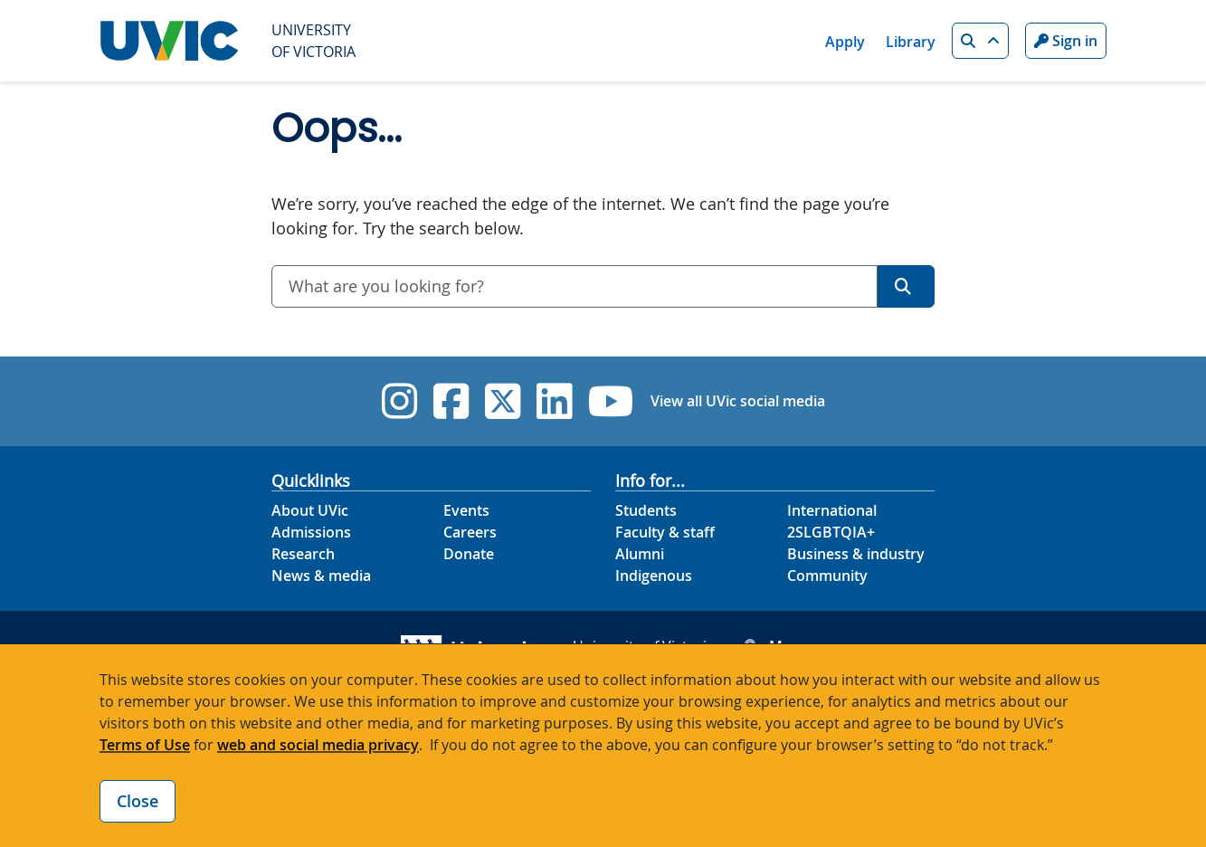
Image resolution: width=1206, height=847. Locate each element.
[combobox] (574, 286)
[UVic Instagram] (399, 401)
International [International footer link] (832, 510)
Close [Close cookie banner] (137, 801)
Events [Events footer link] (466, 510)
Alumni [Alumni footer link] (639, 554)
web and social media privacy (318, 745)
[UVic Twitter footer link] (502, 401)
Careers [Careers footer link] (470, 532)
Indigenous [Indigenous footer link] (653, 575)
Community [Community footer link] (827, 575)
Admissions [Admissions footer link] (311, 532)
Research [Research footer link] (303, 554)
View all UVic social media (737, 401)
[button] (980, 41)
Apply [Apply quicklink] (845, 42)
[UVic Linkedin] (554, 401)
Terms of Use (145, 745)
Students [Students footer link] (646, 510)
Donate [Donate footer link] (468, 554)
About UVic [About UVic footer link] (309, 510)
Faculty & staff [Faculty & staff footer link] (665, 532)
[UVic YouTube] (611, 401)
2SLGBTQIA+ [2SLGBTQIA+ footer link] (831, 532)
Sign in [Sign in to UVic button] (1065, 41)
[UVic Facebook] (451, 401)
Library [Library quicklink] (910, 42)
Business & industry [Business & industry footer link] (856, 554)
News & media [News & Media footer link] (321, 575)
